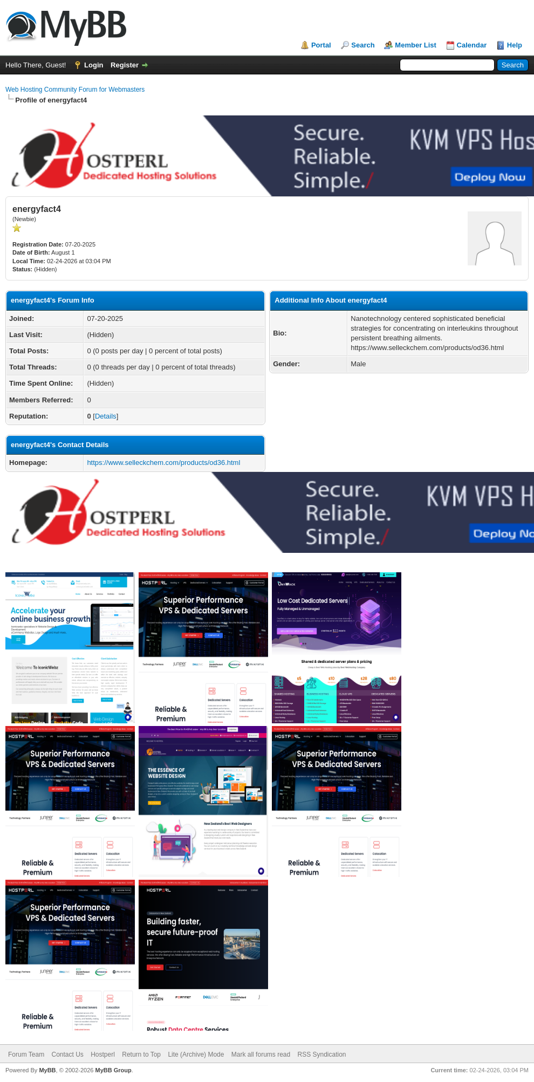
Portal (321, 45)
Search (362, 45)
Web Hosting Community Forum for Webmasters (75, 89)
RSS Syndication (322, 1054)
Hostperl (103, 1054)
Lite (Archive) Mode (196, 1054)
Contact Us (67, 1054)
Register (125, 65)
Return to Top (141, 1054)
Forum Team (26, 1054)
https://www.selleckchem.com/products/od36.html (163, 462)
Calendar (472, 45)
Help (514, 45)
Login (93, 65)
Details (106, 416)
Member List (415, 45)
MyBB (47, 1070)
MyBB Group (113, 1070)
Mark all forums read (260, 1054)
